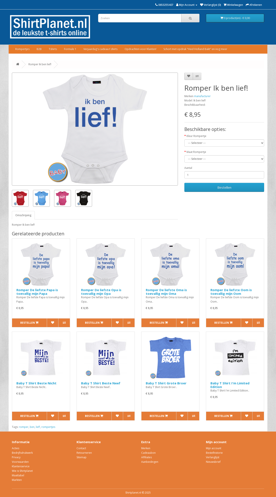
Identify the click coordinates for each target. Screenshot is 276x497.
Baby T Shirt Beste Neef (100, 383)
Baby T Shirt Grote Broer (166, 383)
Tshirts (53, 49)
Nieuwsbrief (213, 462)
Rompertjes (22, 49)
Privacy (16, 457)
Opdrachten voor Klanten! (140, 49)
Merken (145, 448)
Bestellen (224, 187)
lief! (38, 427)
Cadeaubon (148, 453)
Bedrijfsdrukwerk (22, 453)
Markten (17, 480)
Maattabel (18, 475)
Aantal (188, 168)
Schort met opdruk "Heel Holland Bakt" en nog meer (195, 49)
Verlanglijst (212, 457)
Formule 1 (70, 49)
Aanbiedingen (149, 462)
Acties (15, 448)
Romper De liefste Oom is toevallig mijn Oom (231, 292)
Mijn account (213, 448)
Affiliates (146, 457)
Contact (81, 448)
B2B (39, 49)
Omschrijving (23, 215)
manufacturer (202, 96)
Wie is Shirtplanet (22, 471)
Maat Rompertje (196, 152)
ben (32, 427)
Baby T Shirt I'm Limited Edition (229, 385)
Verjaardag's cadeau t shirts (100, 49)
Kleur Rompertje (196, 136)
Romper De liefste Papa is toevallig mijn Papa (37, 292)
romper (23, 427)
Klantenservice (21, 466)
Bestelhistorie (214, 453)
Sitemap (81, 457)
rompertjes (48, 427)
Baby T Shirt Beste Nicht (36, 383)
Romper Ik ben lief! (39, 64)
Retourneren (84, 453)
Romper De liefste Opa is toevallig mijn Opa (101, 292)
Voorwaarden (20, 462)
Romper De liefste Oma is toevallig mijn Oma (166, 292)
